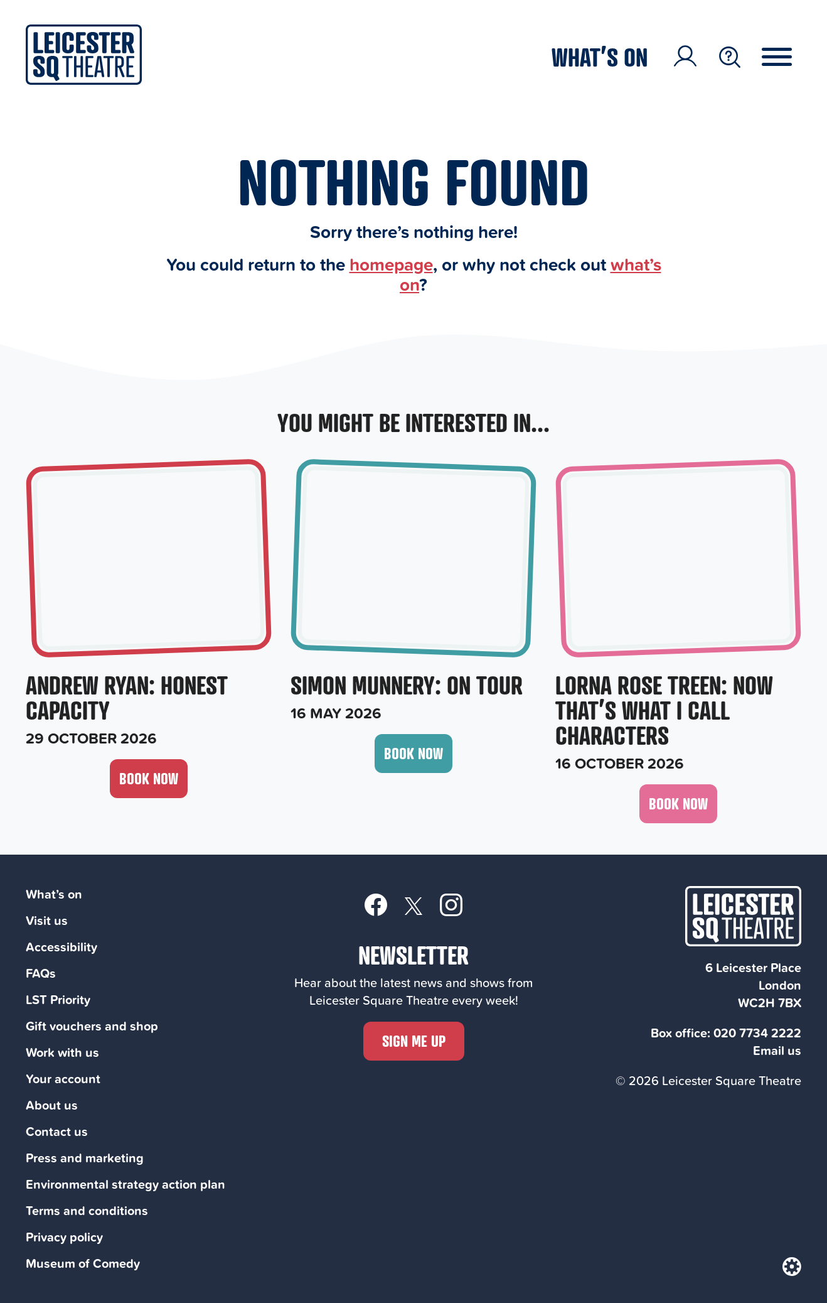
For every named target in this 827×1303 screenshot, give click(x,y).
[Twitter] (413, 905)
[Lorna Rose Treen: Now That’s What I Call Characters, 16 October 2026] (678, 617)
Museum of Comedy (83, 1263)
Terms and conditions (87, 1210)
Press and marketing (85, 1158)
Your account (63, 1078)
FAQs (41, 973)
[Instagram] (451, 904)
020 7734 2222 (757, 1033)
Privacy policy (64, 1237)
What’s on (600, 56)
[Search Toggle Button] (729, 57)
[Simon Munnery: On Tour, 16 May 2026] (413, 592)
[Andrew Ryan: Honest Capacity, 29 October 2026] (149, 605)
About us (52, 1105)
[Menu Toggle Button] (786, 57)
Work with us (62, 1052)
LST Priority (58, 999)
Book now (148, 778)
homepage (391, 264)
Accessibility (61, 947)
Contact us (57, 1131)
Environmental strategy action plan (125, 1184)
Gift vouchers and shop (92, 1026)
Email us (777, 1050)
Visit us (47, 920)
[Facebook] (376, 904)
